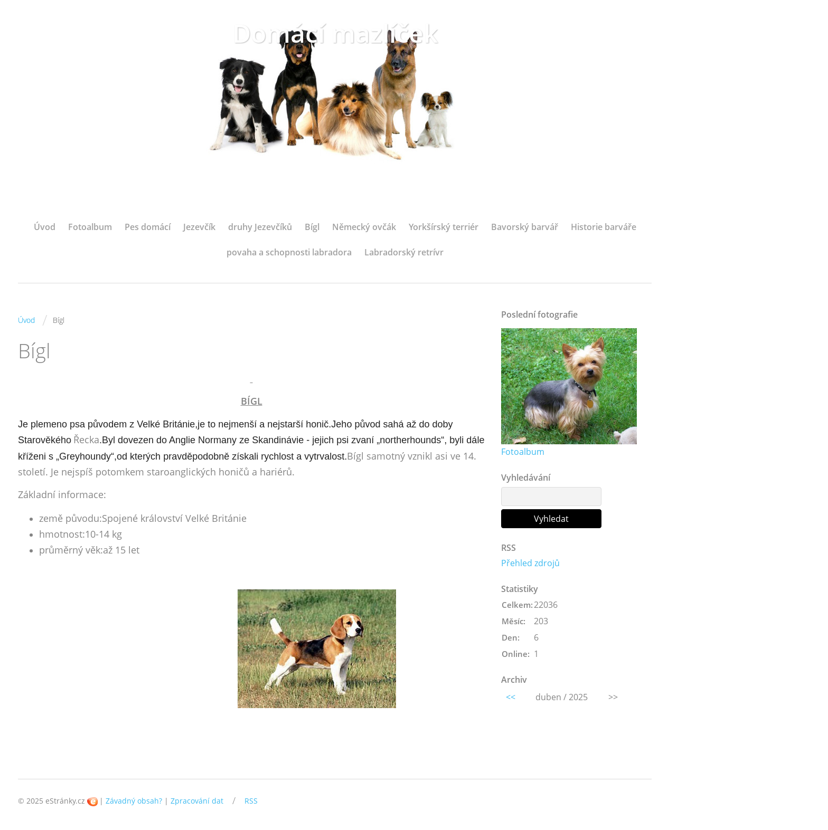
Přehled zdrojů (530, 563)
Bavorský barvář (524, 227)
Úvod (44, 227)
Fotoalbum (90, 227)
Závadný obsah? (134, 801)
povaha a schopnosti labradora (289, 252)
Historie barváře (603, 227)
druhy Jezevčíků (260, 227)
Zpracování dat (197, 801)
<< (510, 697)
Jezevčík (199, 227)
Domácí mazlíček (335, 33)
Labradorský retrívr (404, 252)
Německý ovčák (364, 227)
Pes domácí (148, 227)
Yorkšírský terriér (443, 227)
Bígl (312, 227)
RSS (251, 801)
